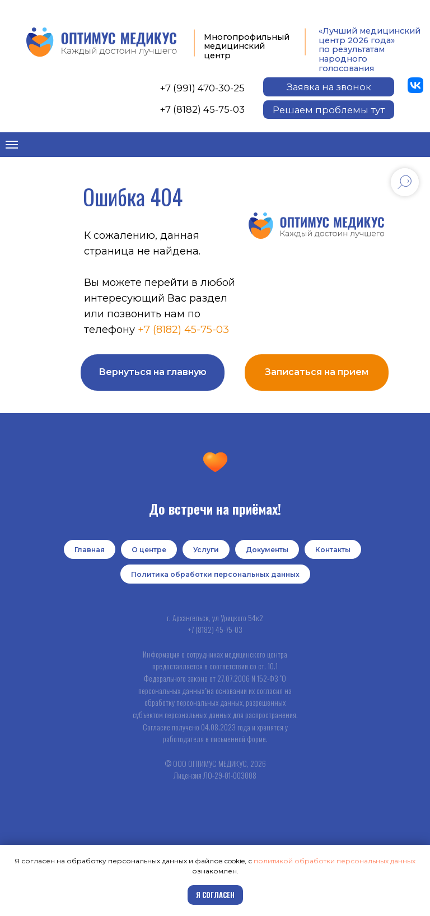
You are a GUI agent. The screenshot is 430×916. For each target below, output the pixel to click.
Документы (267, 549)
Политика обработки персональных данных (215, 574)
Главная (89, 549)
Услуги (206, 549)
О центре (149, 549)
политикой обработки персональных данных (334, 861)
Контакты (332, 549)
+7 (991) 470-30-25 (202, 88)
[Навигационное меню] (12, 145)
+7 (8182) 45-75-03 (202, 109)
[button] (328, 86)
